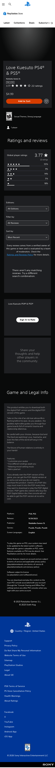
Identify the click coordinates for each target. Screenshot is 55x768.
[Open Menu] (3, 4)
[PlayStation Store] (13, 13)
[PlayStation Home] (27, 4)
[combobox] (27, 208)
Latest (7, 22)
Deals (31, 22)
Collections (19, 22)
